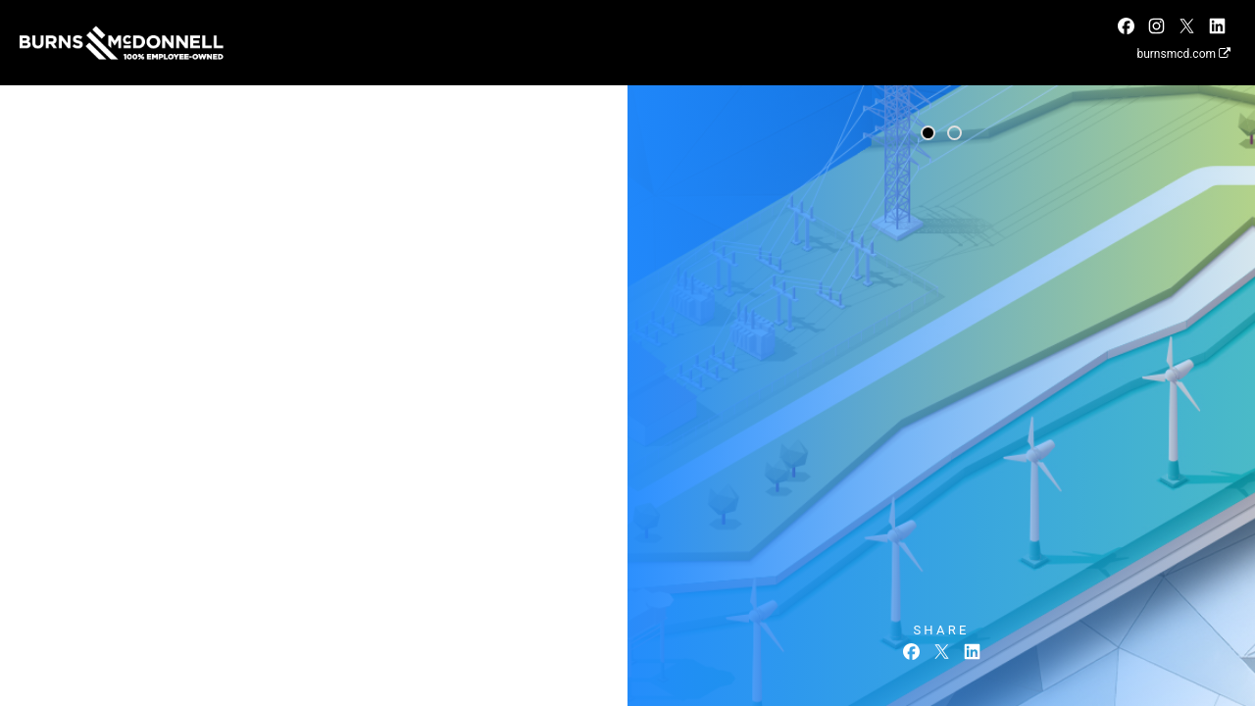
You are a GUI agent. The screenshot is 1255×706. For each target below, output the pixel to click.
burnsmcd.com (1183, 54)
